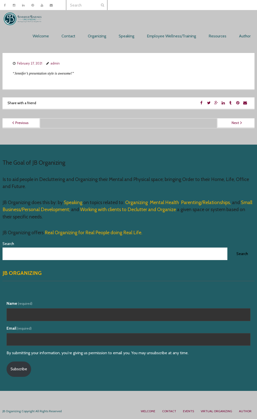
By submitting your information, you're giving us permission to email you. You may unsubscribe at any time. (97, 352)
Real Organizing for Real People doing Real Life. (93, 232)
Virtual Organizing (216, 411)
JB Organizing (22, 273)
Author (245, 411)
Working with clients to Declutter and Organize (128, 209)
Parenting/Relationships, (206, 202)
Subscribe (19, 369)
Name (19, 303)
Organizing (136, 202)
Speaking (73, 202)
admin (55, 63)
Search (8, 243)
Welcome (148, 411)
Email (19, 328)
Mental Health (164, 202)
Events (188, 411)
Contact (169, 411)
